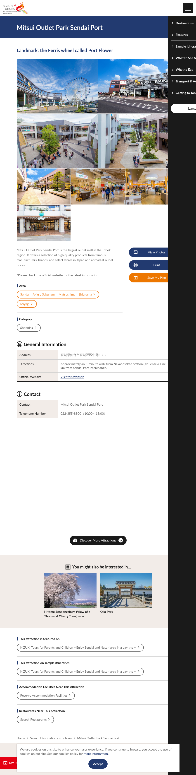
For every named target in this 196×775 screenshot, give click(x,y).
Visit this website (72, 377)
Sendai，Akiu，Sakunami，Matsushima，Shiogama (58, 294)
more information (96, 754)
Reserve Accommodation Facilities (45, 695)
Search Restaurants (35, 719)
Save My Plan (150, 278)
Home (21, 738)
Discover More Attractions (98, 540)
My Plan (12, 763)
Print (147, 265)
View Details (53, 575)
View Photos (149, 252)
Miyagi (26, 304)
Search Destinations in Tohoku (51, 738)
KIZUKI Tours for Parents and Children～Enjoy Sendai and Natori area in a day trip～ (80, 647)
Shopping (28, 328)
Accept (98, 764)
